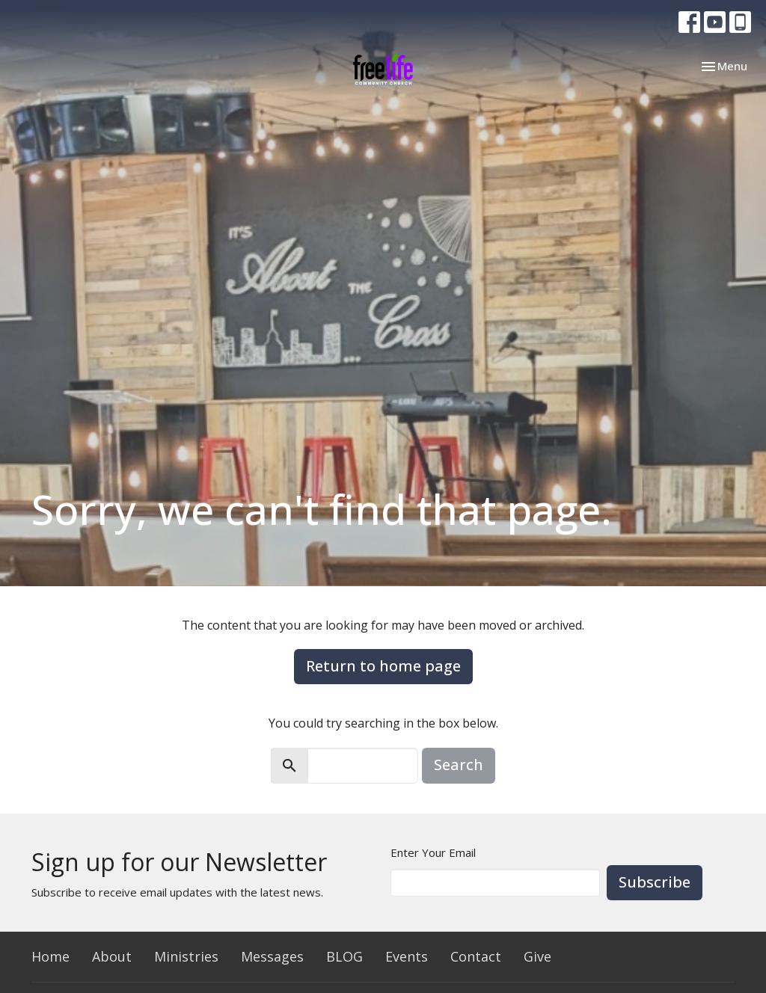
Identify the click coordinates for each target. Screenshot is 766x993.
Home (50, 956)
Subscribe (654, 882)
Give (537, 956)
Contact (475, 956)
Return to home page (383, 666)
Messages (272, 956)
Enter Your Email (433, 852)
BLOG (344, 956)
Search (458, 764)
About (112, 956)
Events (406, 956)
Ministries (186, 956)
